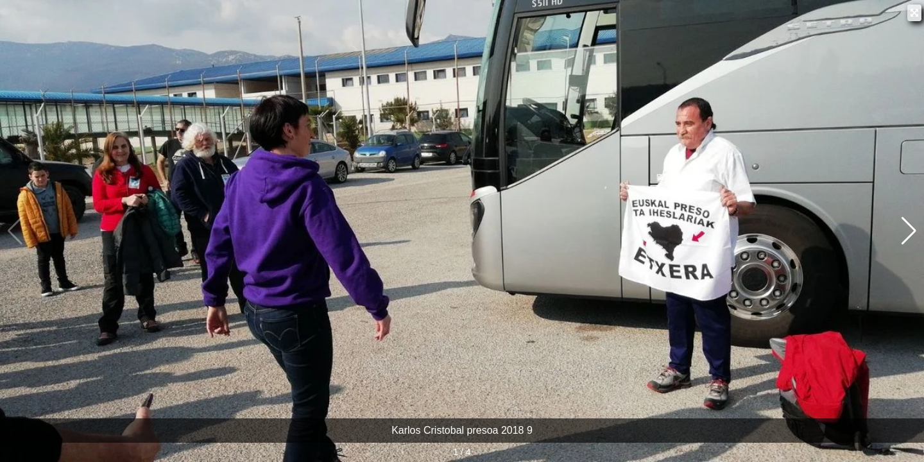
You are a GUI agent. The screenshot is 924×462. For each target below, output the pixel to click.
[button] (909, 231)
